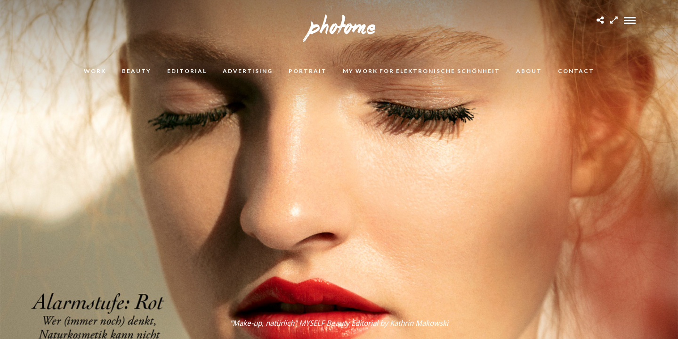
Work (95, 70)
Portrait (308, 70)
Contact (576, 70)
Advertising (248, 70)
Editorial (187, 70)
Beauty (136, 70)
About (529, 70)
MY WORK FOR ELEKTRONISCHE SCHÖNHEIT (421, 70)
